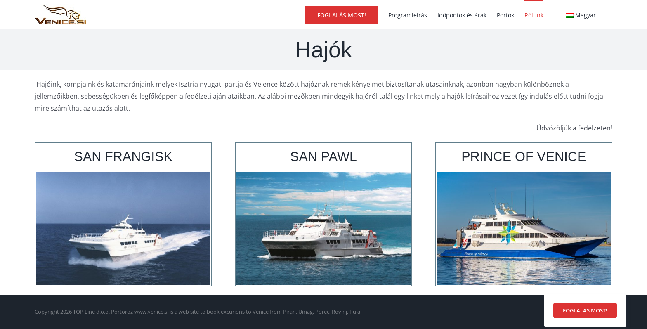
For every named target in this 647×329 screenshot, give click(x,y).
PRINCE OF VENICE (523, 156)
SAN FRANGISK (123, 156)
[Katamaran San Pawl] (323, 175)
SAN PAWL (323, 156)
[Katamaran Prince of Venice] (524, 175)
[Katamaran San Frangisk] (123, 175)
